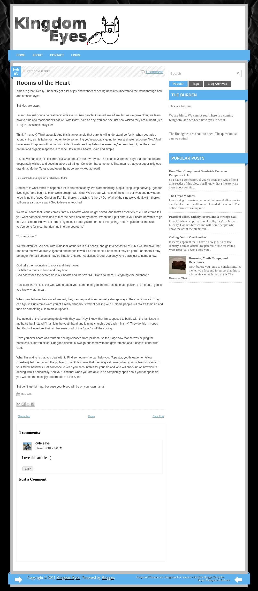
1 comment (154, 72)
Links (75, 55)
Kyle (38, 443)
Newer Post (24, 416)
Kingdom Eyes (68, 577)
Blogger (108, 577)
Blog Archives (217, 84)
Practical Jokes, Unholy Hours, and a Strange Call (202, 216)
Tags (195, 84)
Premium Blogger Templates (209, 576)
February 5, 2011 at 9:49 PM (48, 448)
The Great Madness (182, 196)
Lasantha (186, 576)
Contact (57, 55)
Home (20, 55)
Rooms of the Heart (43, 83)
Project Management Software (214, 579)
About (37, 55)
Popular (178, 84)
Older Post (158, 416)
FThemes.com (155, 576)
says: (47, 443)
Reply (28, 468)
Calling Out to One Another (187, 237)
